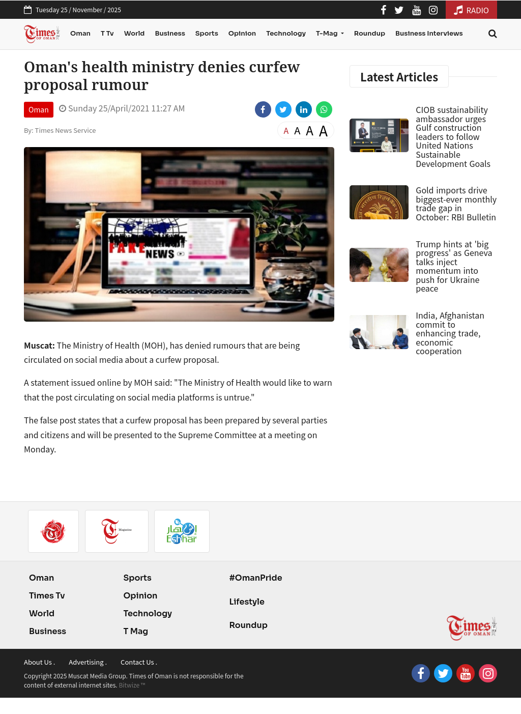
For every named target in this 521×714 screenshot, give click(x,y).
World (134, 33)
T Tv (107, 33)
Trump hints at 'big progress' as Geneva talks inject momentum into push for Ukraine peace (454, 266)
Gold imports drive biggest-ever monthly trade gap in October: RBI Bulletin (456, 203)
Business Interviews (429, 33)
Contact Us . (139, 662)
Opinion (242, 33)
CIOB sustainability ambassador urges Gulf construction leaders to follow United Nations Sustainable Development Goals (453, 136)
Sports (206, 33)
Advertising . (88, 662)
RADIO (471, 10)
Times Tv (47, 595)
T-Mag (327, 33)
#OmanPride (255, 578)
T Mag (135, 631)
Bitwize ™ (132, 684)
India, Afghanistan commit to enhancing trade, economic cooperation (450, 333)
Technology (286, 33)
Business (170, 33)
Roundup (369, 33)
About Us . (39, 662)
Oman (80, 33)
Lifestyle (247, 601)
